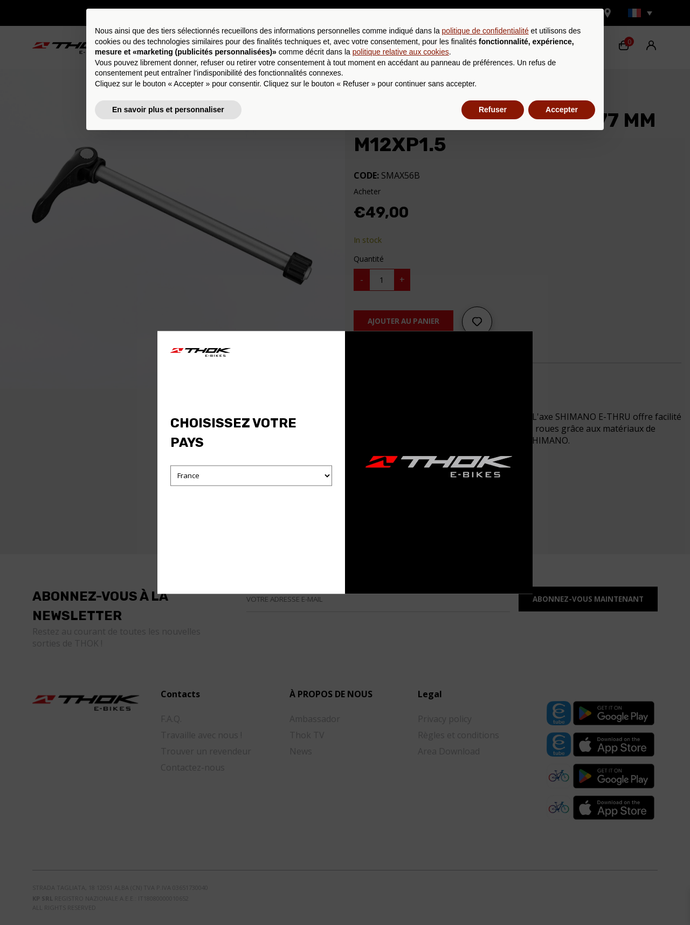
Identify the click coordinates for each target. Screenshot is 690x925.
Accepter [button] (562, 895)
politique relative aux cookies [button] (401, 838)
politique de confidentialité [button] (485, 817)
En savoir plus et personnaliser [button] (168, 895)
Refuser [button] (493, 895)
